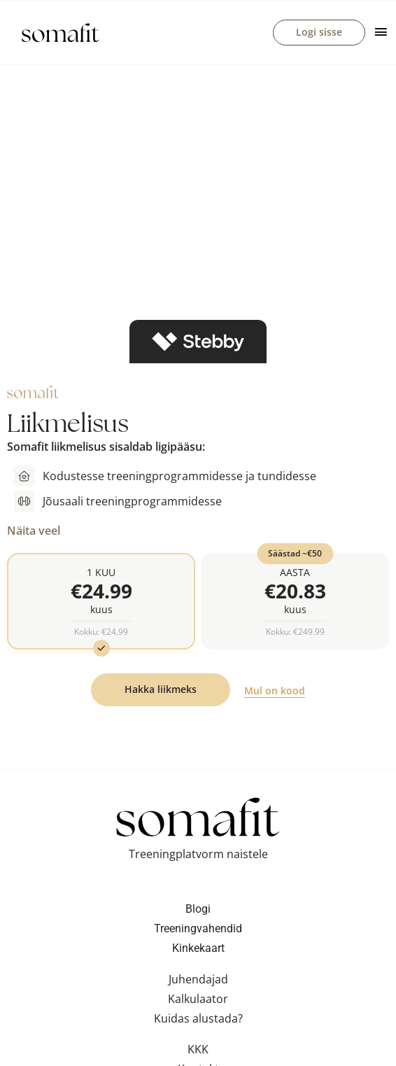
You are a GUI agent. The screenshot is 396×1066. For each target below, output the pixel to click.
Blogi (198, 911)
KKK (198, 1052)
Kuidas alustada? (198, 1021)
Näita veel (33, 532)
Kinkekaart (198, 951)
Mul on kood (274, 693)
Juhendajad (198, 982)
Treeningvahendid (198, 931)
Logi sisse (319, 32)
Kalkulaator (198, 1001)
